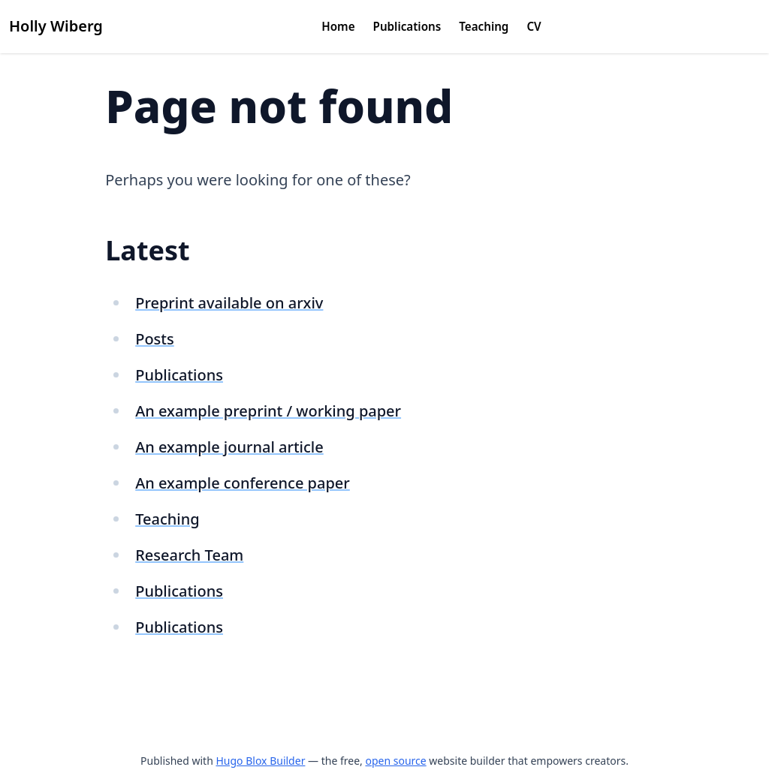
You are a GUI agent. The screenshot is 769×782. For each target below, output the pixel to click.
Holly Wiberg (56, 26)
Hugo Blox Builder (260, 760)
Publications (407, 26)
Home (337, 26)
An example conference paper (242, 483)
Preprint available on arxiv (229, 303)
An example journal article (229, 447)
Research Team (189, 555)
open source (395, 760)
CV (533, 26)
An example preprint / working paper (268, 411)
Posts (154, 339)
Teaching (483, 26)
